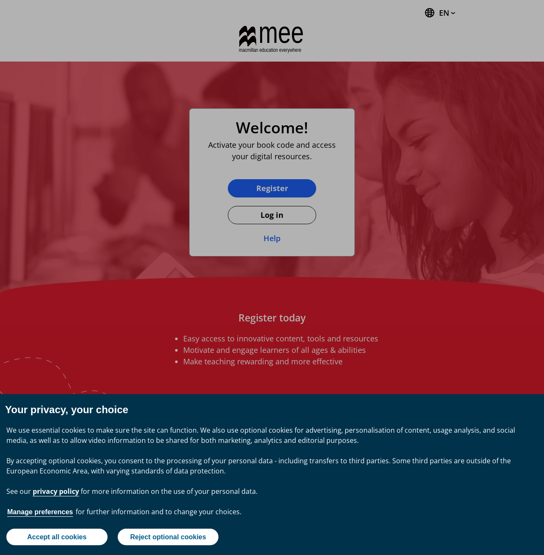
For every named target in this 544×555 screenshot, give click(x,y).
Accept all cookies (57, 537)
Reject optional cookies (168, 537)
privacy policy (56, 491)
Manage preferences (40, 512)
